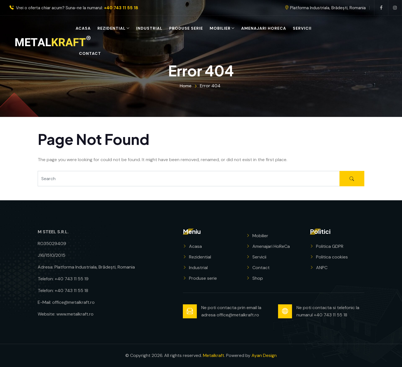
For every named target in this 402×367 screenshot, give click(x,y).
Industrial (149, 28)
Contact (90, 53)
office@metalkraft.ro (73, 302)
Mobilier (220, 28)
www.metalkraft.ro (75, 314)
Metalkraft (213, 355)
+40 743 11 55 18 (121, 8)
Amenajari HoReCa (263, 28)
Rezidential (111, 28)
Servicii (302, 28)
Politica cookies (332, 257)
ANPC (321, 267)
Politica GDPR (329, 246)
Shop (257, 278)
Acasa (83, 28)
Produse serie (186, 28)
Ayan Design (264, 355)
